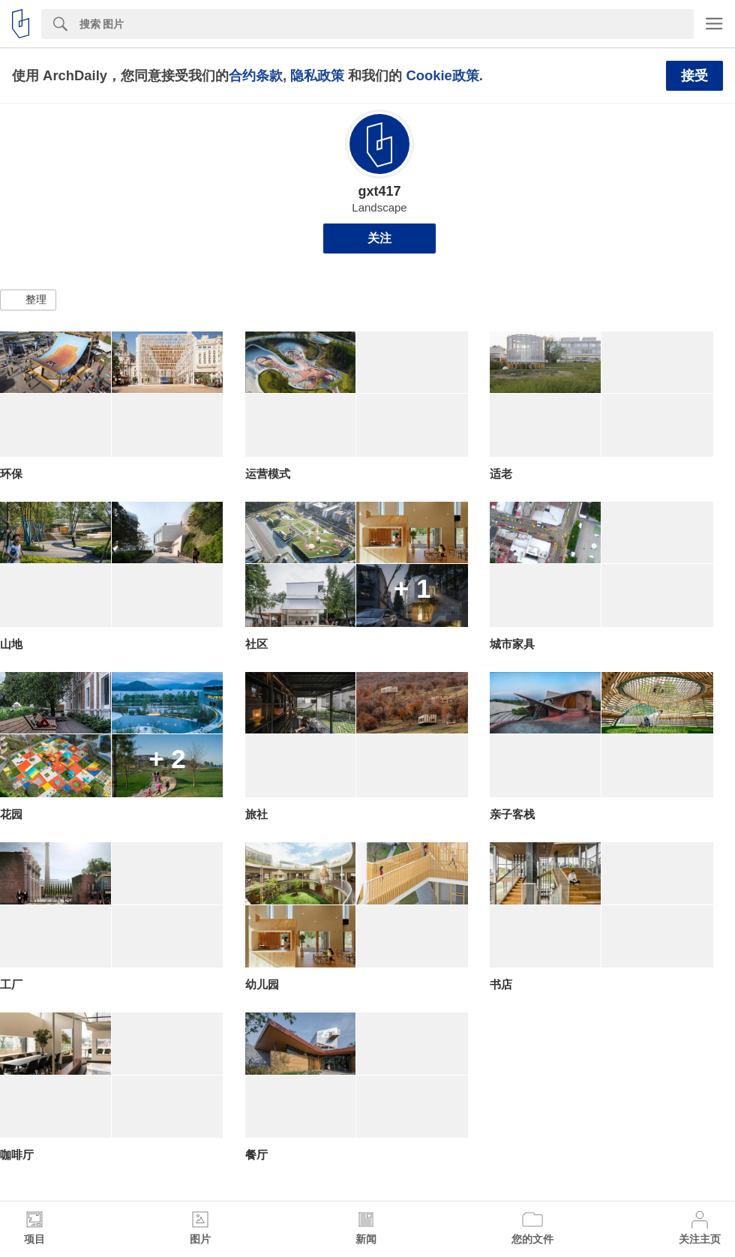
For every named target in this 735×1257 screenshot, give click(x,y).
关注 (380, 238)
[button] (28, 300)
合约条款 (256, 75)
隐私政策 (317, 75)
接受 (694, 75)
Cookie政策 (442, 75)
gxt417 (379, 191)
